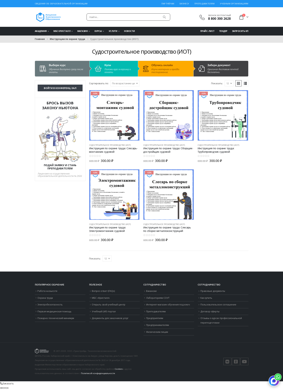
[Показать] (229, 83)
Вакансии (151, 291)
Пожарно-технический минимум (55, 318)
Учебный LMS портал (104, 311)
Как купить (206, 297)
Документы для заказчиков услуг (110, 318)
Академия (41, 31)
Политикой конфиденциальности (98, 373)
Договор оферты (209, 311)
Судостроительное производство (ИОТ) (110, 145)
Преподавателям (204, 3)
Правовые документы (212, 291)
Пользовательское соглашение (218, 304)
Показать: (217, 83)
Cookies (119, 369)
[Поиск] (164, 17)
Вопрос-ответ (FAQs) (103, 291)
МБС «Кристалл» (101, 297)
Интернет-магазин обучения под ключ (168, 304)
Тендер (223, 31)
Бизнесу (184, 3)
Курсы (98, 31)
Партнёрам (168, 3)
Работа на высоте (47, 291)
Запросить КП (240, 31)
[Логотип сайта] (48, 17)
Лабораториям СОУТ (157, 297)
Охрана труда (45, 297)
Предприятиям (154, 318)
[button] (238, 83)
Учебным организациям (234, 3)
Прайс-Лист (207, 31)
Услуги (113, 31)
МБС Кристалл (61, 31)
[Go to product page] (114, 115)
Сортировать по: (99, 83)
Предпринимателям (157, 325)
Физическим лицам (157, 331)
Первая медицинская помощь (54, 311)
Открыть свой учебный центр (108, 304)
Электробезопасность (50, 304)
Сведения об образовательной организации (61, 3)
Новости (129, 31)
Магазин (82, 31)
